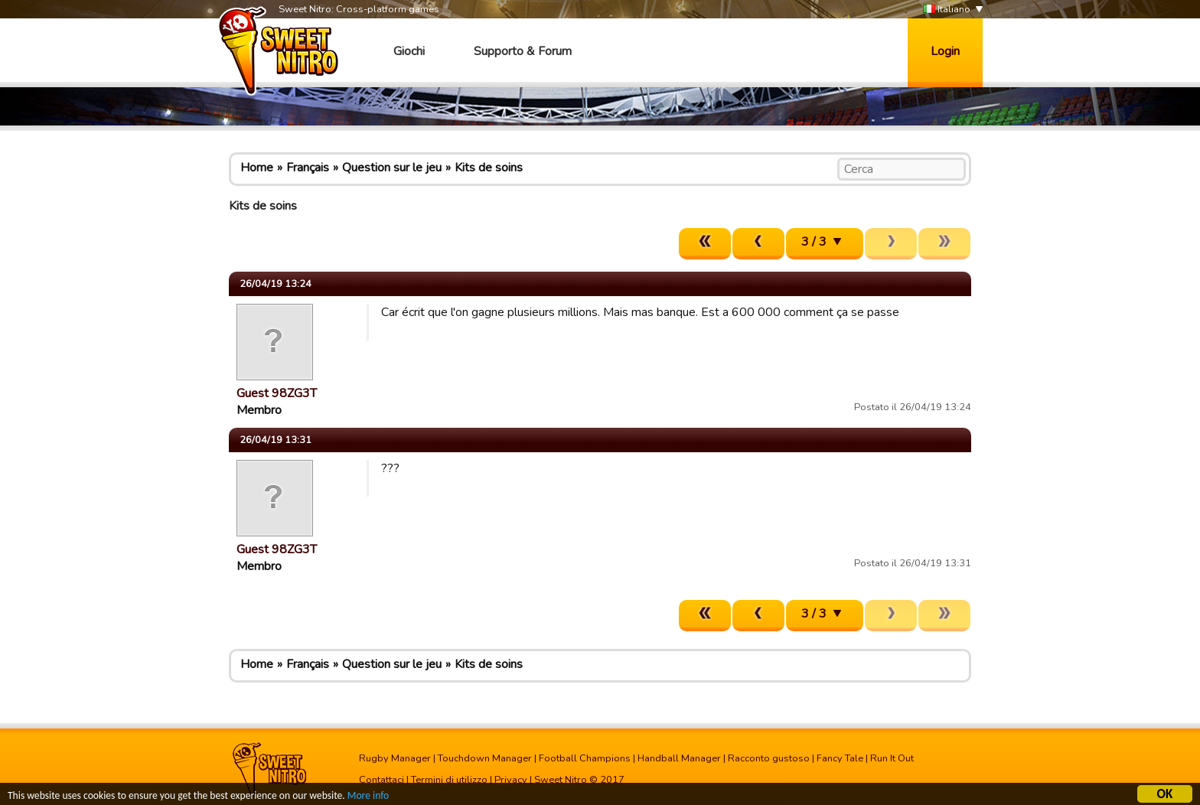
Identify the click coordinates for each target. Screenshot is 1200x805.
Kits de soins (489, 167)
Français (307, 167)
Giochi (409, 51)
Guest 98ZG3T (276, 393)
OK (1165, 794)
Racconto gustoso (769, 758)
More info (368, 795)
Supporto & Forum (523, 51)
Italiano (946, 9)
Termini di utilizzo (449, 780)
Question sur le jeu (392, 167)
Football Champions (585, 758)
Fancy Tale (840, 758)
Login (945, 51)
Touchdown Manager (485, 758)
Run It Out (892, 758)
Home (256, 167)
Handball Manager (679, 758)
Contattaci (381, 780)
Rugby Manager (395, 758)
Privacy (510, 780)
